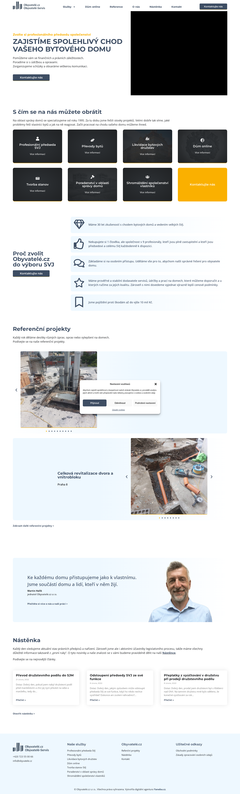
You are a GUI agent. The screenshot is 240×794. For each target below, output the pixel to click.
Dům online (92, 6)
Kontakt (176, 6)
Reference (116, 6)
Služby (69, 7)
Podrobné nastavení (145, 403)
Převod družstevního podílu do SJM (45, 675)
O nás (136, 6)
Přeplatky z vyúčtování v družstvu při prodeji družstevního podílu (191, 677)
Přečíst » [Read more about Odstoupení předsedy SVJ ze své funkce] (95, 700)
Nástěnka (156, 6)
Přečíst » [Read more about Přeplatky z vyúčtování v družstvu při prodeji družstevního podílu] (169, 700)
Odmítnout (119, 403)
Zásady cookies (118, 410)
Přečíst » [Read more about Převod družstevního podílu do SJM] (21, 700)
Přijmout (94, 403)
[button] (155, 384)
